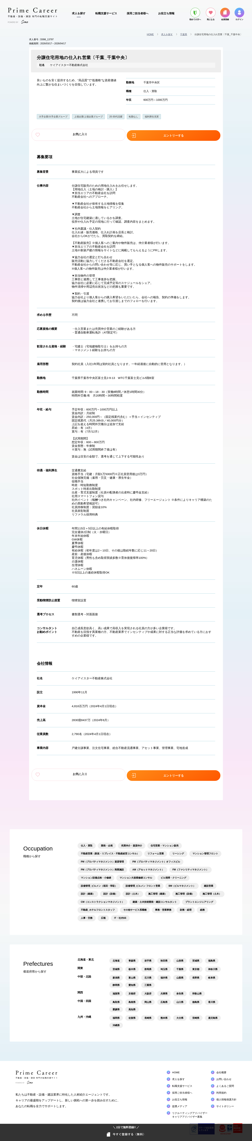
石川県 (147, 974)
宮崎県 (195, 1015)
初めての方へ (195, 14)
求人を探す (78, 13)
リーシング (178, 850)
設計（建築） (88, 890)
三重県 (147, 982)
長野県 (195, 974)
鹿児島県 (212, 1015)
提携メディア (179, 1103)
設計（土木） (133, 890)
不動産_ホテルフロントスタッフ (98, 906)
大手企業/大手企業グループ (53, 116)
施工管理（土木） (212, 890)
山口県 (179, 999)
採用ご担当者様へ (137, 13)
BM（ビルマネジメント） (182, 882)
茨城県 (116, 966)
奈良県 (179, 990)
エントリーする (153, 134)
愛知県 (132, 982)
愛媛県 (116, 1006)
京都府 (132, 990)
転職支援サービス (106, 13)
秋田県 (164, 957)
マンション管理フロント (205, 850)
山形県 (179, 957)
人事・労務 (86, 915)
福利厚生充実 (152, 116)
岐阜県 (211, 974)
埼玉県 (164, 966)
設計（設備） (110, 890)
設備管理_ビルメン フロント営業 (143, 882)
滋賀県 (116, 990)
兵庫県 (164, 990)
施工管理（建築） (157, 890)
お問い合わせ (223, 1076)
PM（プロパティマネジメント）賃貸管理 (102, 858)
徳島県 (195, 999)
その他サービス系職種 (135, 906)
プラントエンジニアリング (199, 898)
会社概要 (221, 1069)
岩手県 (147, 957)
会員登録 (225, 14)
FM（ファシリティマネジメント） (190, 866)
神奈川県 (212, 966)
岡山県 (147, 999)
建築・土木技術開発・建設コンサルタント (155, 898)
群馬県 (147, 966)
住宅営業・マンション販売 (165, 842)
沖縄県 (116, 1022)
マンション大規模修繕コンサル (136, 874)
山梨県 (179, 974)
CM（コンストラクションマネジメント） (102, 898)
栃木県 (132, 966)
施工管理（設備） (184, 890)
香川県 (211, 999)
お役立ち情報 (166, 13)
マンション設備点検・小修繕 (96, 874)
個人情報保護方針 (226, 1096)
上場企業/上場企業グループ (88, 116)
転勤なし (133, 116)
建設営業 (208, 882)
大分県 (179, 1015)
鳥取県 (116, 999)
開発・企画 (107, 842)
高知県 (132, 1006)
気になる (211, 14)
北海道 (116, 957)
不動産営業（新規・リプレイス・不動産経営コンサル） (110, 850)
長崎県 (147, 1015)
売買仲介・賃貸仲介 (131, 842)
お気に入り (99, 134)
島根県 (132, 999)
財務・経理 (186, 906)
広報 (103, 915)
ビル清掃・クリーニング (173, 874)
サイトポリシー (225, 1103)
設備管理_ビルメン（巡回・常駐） (99, 882)
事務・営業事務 (163, 906)
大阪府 (147, 990)
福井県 (164, 974)
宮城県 (195, 957)
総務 (202, 906)
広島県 (164, 999)
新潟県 (116, 974)
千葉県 (183, 34)
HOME (150, 34)
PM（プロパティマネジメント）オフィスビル (156, 858)
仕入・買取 (150, 91)
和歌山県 (197, 990)
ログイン (239, 14)
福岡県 (116, 1015)
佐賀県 (132, 1015)
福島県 (211, 957)
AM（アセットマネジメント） (148, 866)
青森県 (132, 957)
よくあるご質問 (225, 1082)
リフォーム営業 (156, 850)
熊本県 (164, 1015)
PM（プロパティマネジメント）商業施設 (102, 866)
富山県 (132, 974)
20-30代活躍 (115, 116)
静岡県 (116, 982)
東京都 (195, 966)
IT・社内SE (120, 915)
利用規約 (221, 1089)
